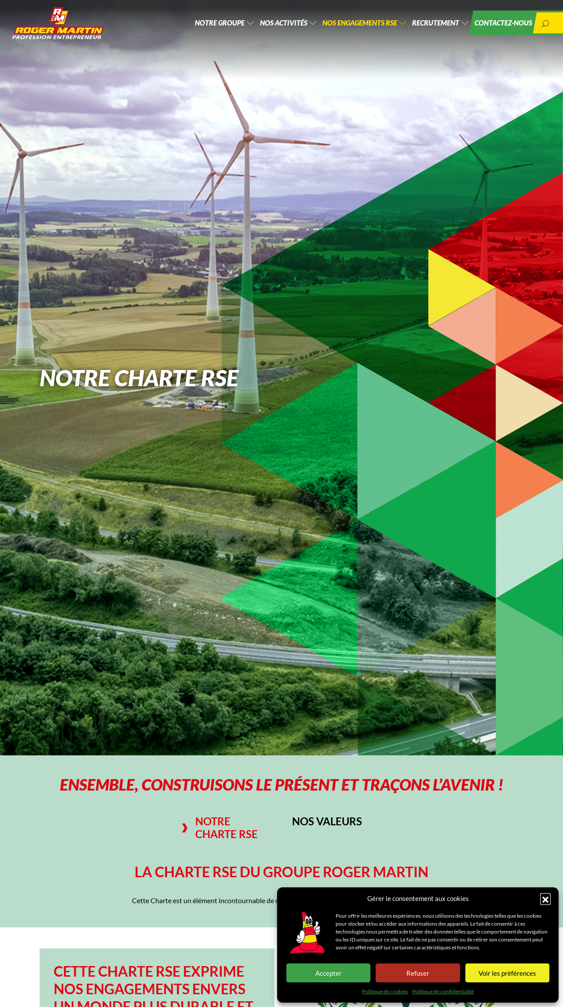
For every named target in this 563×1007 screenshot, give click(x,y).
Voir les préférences (507, 973)
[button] (545, 898)
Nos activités (266, 26)
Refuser (417, 973)
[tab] (225, 828)
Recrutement (427, 26)
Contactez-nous (499, 26)
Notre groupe (198, 26)
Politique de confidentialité (443, 991)
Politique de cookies (385, 991)
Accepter (328, 973)
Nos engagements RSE (347, 26)
